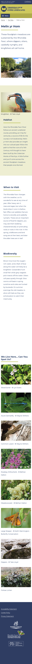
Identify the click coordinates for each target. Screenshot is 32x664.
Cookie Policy (5, 613)
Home (3, 20)
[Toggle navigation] (5, 16)
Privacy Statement (7, 616)
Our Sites (10, 20)
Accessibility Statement (9, 609)
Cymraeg (28, 1)
